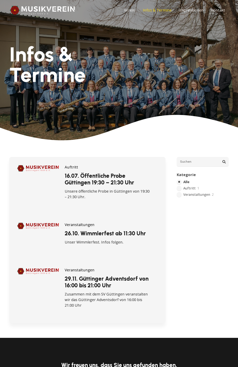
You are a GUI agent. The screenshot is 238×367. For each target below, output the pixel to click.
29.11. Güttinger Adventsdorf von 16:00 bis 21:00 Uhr (107, 282)
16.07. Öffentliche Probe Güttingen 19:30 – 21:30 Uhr (99, 179)
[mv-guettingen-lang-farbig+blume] (42, 10)
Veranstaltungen (79, 224)
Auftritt (71, 167)
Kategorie (186, 174)
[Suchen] (203, 161)
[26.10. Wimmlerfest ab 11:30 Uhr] (38, 224)
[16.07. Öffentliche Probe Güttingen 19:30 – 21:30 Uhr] (38, 167)
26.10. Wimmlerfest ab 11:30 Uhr (105, 233)
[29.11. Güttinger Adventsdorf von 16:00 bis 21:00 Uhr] (38, 269)
